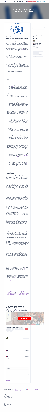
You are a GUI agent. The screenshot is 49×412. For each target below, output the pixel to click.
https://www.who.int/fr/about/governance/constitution (12, 293)
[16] (22, 292)
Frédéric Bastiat (18, 308)
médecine (30, 9)
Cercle (15, 308)
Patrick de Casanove (11, 338)
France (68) (41, 56)
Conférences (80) (35, 56)
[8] (12, 86)
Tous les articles (26, 338)
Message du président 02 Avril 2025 (39, 46)
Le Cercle (17, 1)
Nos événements (21, 1)
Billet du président (15, 9)
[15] (18, 175)
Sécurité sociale (25, 9)
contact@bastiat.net (37, 389)
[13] (26, 163)
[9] (10, 126)
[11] (16, 140)
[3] (23, 49)
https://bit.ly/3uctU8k (8, 291)
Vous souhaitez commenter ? (11, 364)
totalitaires (24, 268)
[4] (12, 50)
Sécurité (20, 9)
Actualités (26, 1)
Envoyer (8, 380)
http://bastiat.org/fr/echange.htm (24, 293)
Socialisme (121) (35, 54)
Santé (22, 9)
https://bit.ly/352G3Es (8, 290)
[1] (25, 41)
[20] (18, 232)
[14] (27, 291)
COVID (36, 9)
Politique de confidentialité (18, 390)
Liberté (18, 9)
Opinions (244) (35, 51)
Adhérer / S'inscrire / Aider (32, 1)
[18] (6, 294)
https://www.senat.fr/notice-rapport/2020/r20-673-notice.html (19, 291)
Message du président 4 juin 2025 (39, 43)
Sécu (34, 9)
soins (28, 9)
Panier (43, 1)
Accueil (14, 1)
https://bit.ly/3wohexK (14, 290)
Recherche (39, 1)
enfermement (32, 9)
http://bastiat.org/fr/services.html (10, 292)
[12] (17, 156)
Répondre (26, 350)
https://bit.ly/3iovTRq (20, 290)
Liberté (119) (40, 54)
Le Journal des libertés (13, 280)
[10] (12, 131)
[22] (14, 277)
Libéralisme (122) (41, 51)
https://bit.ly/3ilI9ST (8, 298)
